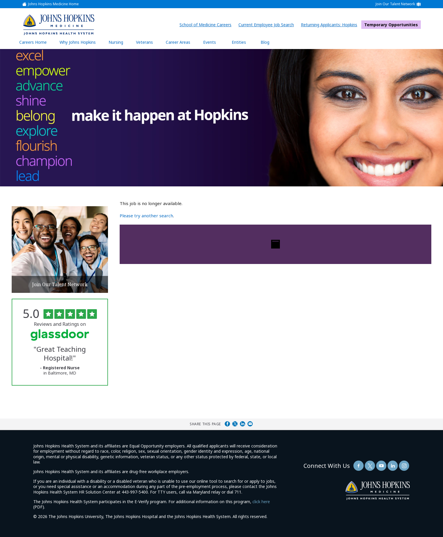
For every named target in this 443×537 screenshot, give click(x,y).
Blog (265, 42)
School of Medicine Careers (206, 24)
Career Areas (178, 42)
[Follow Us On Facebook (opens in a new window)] (358, 465)
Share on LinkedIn (242, 423)
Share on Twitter (235, 423)
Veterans (144, 42)
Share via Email (250, 423)
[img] (58, 24)
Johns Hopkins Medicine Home (53, 4)
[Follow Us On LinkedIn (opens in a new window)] (392, 465)
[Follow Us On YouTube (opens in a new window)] (381, 465)
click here (261, 501)
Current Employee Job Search (267, 24)
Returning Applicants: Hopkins (330, 24)
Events (209, 42)
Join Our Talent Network (395, 4)
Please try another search (146, 215)
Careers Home (33, 42)
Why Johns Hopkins (78, 42)
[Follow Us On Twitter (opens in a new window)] (370, 465)
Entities (243, 42)
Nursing (119, 42)
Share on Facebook (227, 423)
